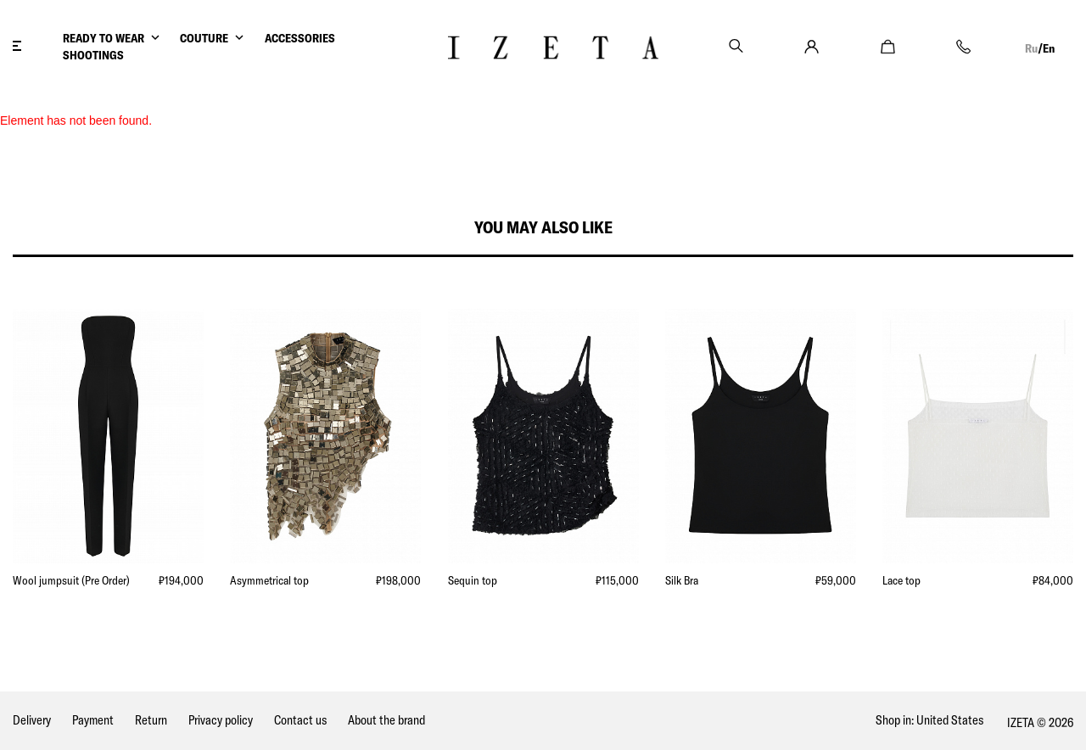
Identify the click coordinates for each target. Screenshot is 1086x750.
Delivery (32, 720)
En (1049, 48)
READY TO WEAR (103, 38)
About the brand (386, 720)
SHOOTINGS (93, 55)
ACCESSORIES (300, 38)
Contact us (300, 720)
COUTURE (204, 38)
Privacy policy (220, 720)
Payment (93, 720)
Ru (1031, 48)
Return (151, 720)
